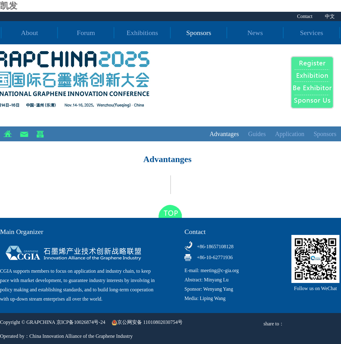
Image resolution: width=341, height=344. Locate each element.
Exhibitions (142, 33)
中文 (330, 16)
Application (289, 133)
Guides (257, 133)
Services (311, 33)
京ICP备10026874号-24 (80, 322)
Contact (304, 16)
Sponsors (198, 33)
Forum (86, 33)
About (29, 33)
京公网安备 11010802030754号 (147, 322)
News (255, 33)
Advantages (224, 133)
